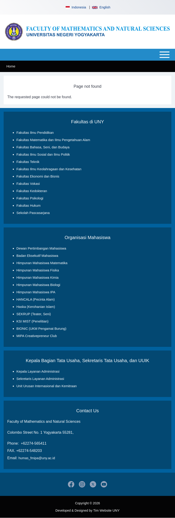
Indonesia (75, 7)
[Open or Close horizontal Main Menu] (87, 55)
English (101, 7)
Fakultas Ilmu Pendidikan (35, 132)
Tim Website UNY (106, 510)
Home (10, 66)
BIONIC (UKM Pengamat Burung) (41, 328)
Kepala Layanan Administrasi (37, 371)
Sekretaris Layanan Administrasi (40, 379)
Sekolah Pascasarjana (33, 213)
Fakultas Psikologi (29, 198)
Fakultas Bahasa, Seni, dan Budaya (42, 147)
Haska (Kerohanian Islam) (35, 307)
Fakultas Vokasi (28, 184)
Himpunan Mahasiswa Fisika (37, 270)
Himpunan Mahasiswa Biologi (38, 285)
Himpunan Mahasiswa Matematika (41, 263)
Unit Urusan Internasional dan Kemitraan (46, 386)
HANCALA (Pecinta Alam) (35, 299)
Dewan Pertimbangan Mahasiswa (41, 248)
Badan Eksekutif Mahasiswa (37, 256)
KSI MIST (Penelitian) (32, 321)
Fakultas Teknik (27, 162)
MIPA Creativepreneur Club (36, 336)
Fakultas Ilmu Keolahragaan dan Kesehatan (48, 169)
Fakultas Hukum (28, 205)
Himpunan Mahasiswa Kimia (37, 277)
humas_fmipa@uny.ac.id (36, 458)
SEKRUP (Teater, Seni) (33, 314)
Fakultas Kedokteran (31, 191)
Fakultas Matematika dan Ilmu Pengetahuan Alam (53, 140)
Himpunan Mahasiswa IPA (35, 292)
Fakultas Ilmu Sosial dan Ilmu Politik (43, 154)
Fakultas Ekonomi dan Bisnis (37, 176)
